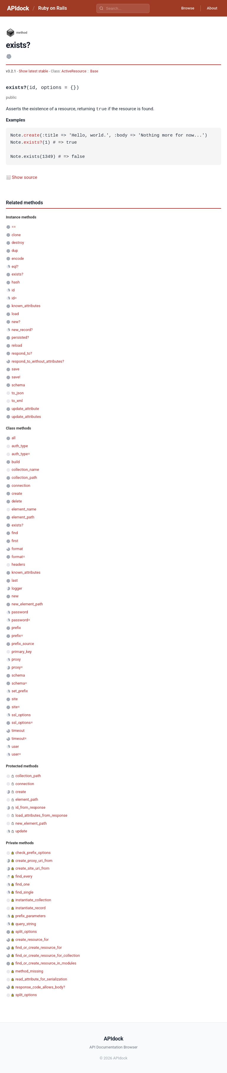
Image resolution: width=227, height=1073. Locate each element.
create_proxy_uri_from (33, 860)
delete (17, 501)
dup (15, 250)
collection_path (24, 477)
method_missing (29, 971)
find (15, 532)
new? (16, 321)
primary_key (22, 651)
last (15, 580)
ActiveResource (73, 71)
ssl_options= (22, 722)
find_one (22, 884)
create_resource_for (32, 939)
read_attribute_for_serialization (41, 979)
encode (18, 258)
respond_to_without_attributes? (38, 361)
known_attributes (26, 305)
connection (21, 485)
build (16, 461)
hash (16, 282)
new (15, 596)
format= (18, 556)
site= (16, 706)
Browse (184, 8)
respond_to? (22, 353)
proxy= (17, 667)
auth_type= (21, 453)
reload (17, 345)
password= (21, 619)
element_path (23, 517)
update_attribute (25, 408)
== (14, 226)
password (20, 612)
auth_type (20, 445)
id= (14, 298)
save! (16, 377)
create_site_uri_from (32, 868)
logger (17, 588)
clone (16, 234)
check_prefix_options (33, 852)
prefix (16, 627)
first (15, 540)
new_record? (22, 329)
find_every (23, 876)
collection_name (25, 469)
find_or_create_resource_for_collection (47, 955)
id (13, 290)
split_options (26, 931)
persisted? (20, 337)
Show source (24, 177)
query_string (25, 923)
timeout (18, 730)
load (15, 313)
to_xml (17, 400)
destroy (18, 242)
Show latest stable (34, 71)
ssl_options (21, 714)
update (21, 831)
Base (94, 71)
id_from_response (30, 807)
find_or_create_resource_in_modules (45, 963)
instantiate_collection (33, 899)
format (17, 548)
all (13, 437)
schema (18, 384)
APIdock (18, 8)
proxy (16, 659)
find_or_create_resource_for (38, 947)
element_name (24, 509)
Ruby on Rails (52, 8)
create (32, 135)
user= (16, 754)
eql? (15, 266)
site (15, 698)
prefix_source (23, 643)
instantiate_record (30, 907)
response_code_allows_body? (40, 987)
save (15, 369)
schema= (19, 683)
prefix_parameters (30, 915)
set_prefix (20, 690)
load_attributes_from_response (41, 815)
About (210, 8)
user (15, 746)
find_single (24, 892)
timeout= (19, 738)
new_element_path (27, 604)
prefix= (17, 635)
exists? (33, 142)
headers (18, 564)
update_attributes (26, 416)
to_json (18, 392)
